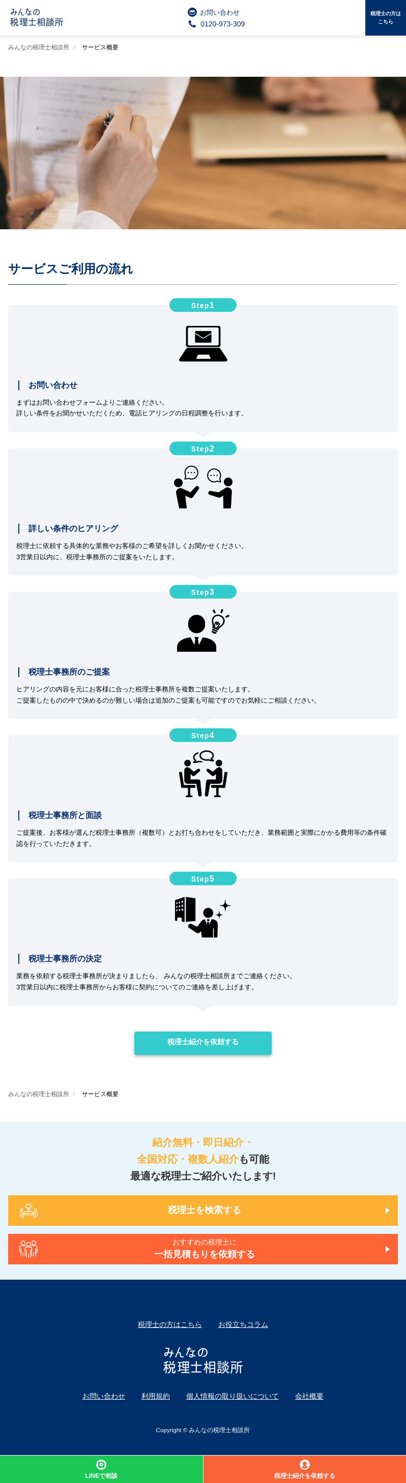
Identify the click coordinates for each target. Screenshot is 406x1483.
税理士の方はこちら (385, 17)
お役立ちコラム (243, 1324)
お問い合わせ (214, 12)
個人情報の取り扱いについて (232, 1396)
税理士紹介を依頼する (203, 1042)
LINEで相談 (101, 1469)
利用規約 (155, 1396)
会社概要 (309, 1396)
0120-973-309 (216, 23)
